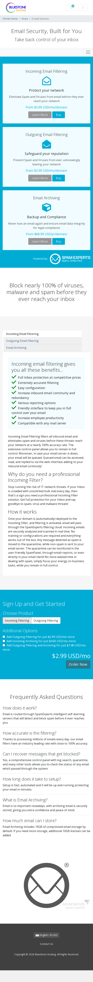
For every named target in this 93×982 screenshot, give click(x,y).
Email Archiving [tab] (16, 348)
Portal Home (10, 18)
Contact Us (46, 944)
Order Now (78, 664)
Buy (58, 115)
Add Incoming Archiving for (39, 641)
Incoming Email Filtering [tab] (22, 334)
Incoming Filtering (17, 620)
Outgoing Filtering (46, 620)
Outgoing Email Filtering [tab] (22, 341)
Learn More (40, 115)
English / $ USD (46, 935)
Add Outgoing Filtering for (39, 637)
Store (25, 18)
